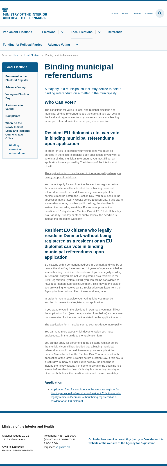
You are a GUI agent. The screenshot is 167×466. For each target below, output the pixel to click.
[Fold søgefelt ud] (159, 13)
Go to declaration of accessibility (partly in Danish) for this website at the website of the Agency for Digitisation (126, 441)
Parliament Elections (17, 32)
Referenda (115, 32)
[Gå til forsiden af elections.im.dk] (23, 13)
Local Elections (81, 32)
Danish (149, 13)
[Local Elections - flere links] (98, 32)
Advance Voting (59, 44)
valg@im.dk (63, 447)
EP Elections (46, 32)
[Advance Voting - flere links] (76, 45)
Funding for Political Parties (22, 44)
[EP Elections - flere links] (61, 32)
